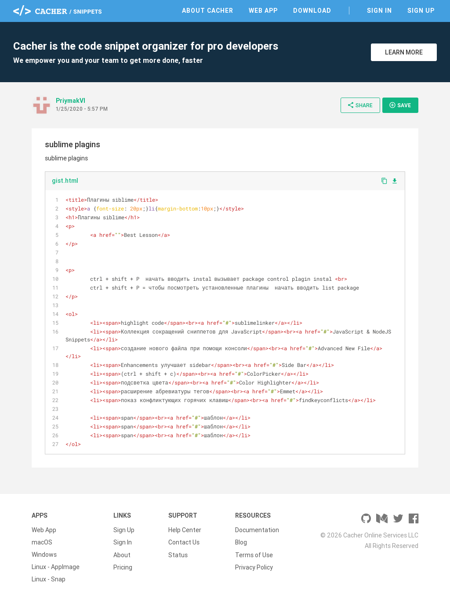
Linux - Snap (48, 571)
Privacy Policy (254, 559)
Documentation (257, 522)
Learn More (404, 52)
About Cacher (207, 11)
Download (312, 11)
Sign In (379, 11)
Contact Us (184, 534)
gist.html (65, 181)
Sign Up (421, 11)
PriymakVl (70, 101)
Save (400, 105)
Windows (44, 547)
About (122, 547)
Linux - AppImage (56, 559)
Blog (241, 534)
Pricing (122, 559)
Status (178, 547)
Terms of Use (254, 547)
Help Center (184, 522)
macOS (42, 534)
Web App (263, 11)
